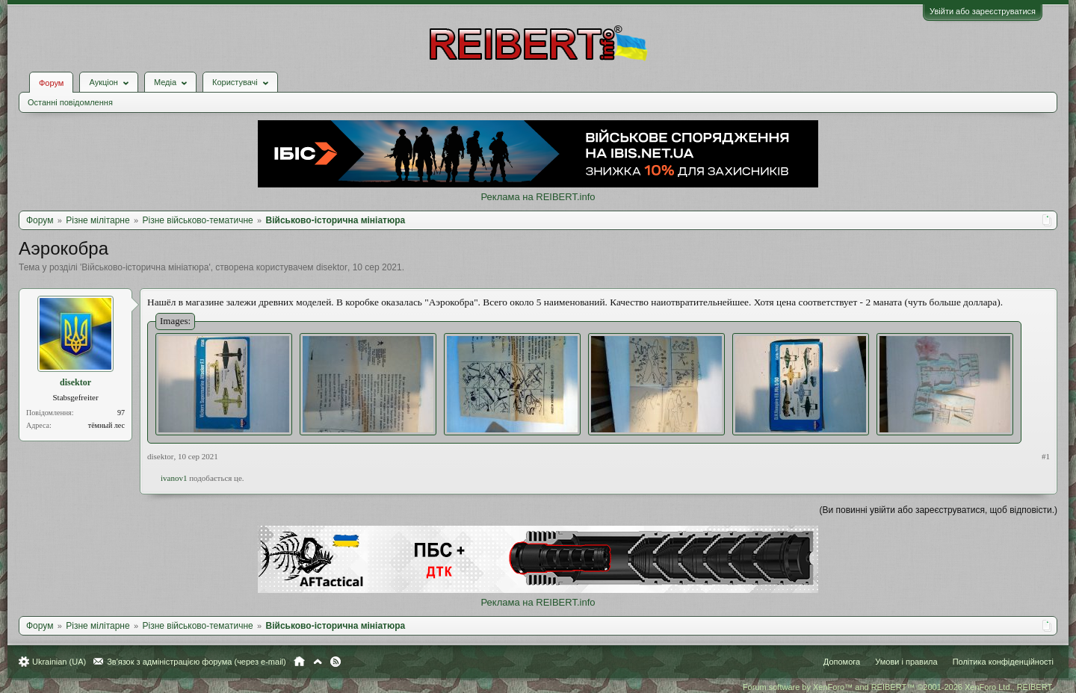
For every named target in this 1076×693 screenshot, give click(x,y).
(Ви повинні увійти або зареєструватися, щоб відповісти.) (938, 510)
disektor (331, 267)
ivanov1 (174, 477)
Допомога (841, 661)
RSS (335, 661)
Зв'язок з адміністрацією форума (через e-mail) (196, 661)
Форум (51, 82)
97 (121, 412)
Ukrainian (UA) (59, 661)
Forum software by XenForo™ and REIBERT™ (898, 687)
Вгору (317, 661)
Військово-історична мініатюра (144, 267)
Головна (299, 661)
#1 (1046, 456)
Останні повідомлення (70, 102)
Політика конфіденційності (1003, 661)
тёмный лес (106, 425)
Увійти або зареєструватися (983, 11)
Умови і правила (906, 661)
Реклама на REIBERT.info (537, 196)
